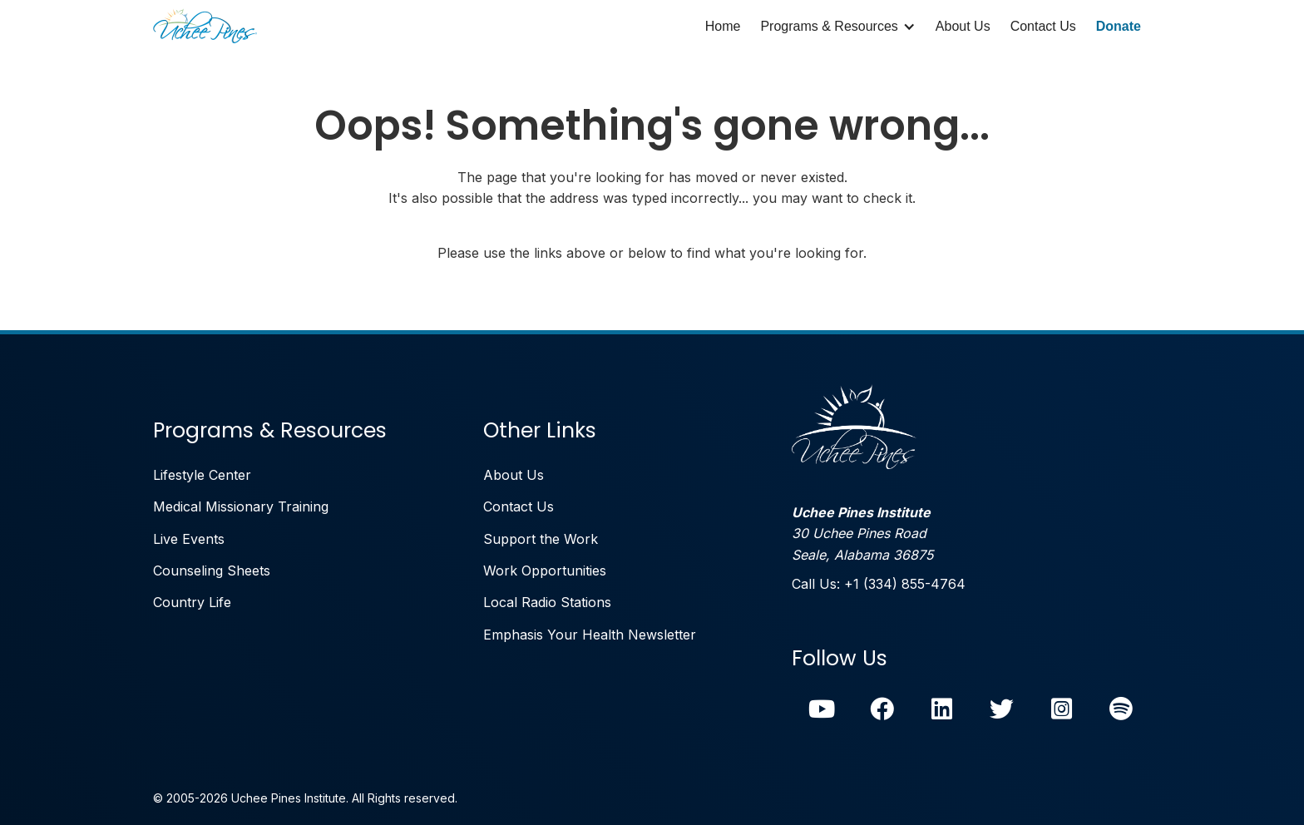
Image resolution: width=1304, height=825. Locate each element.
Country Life (192, 602)
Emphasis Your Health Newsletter (589, 634)
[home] (205, 26)
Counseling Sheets (211, 570)
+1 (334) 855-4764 (905, 584)
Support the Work (540, 539)
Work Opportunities (544, 570)
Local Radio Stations (547, 602)
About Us (963, 26)
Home (723, 26)
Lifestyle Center (202, 475)
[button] (837, 26)
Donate (1118, 26)
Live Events (189, 539)
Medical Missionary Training (240, 506)
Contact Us (1043, 26)
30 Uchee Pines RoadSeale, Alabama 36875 (862, 533)
